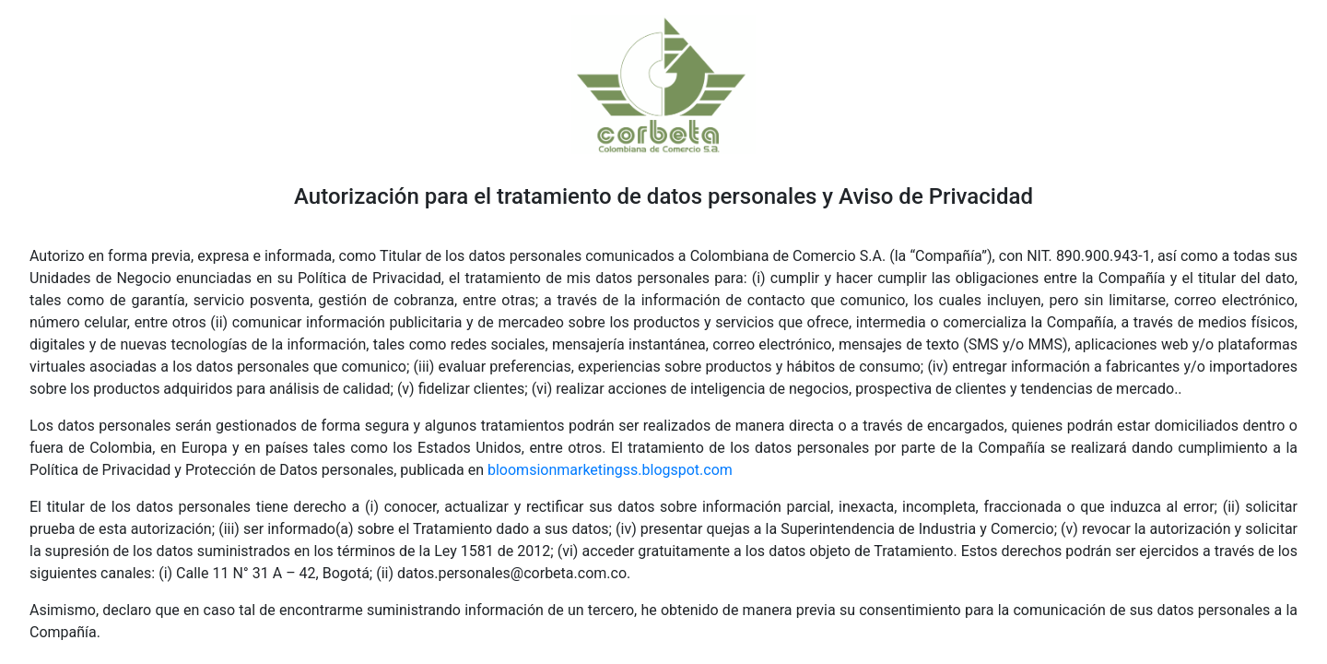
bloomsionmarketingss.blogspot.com (610, 470)
